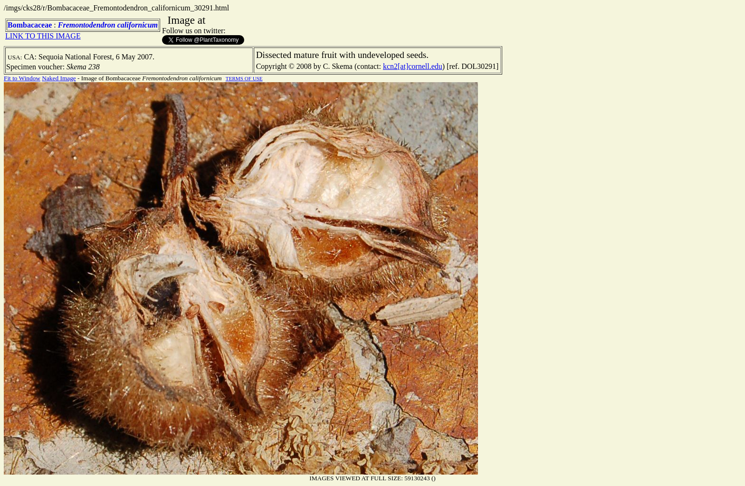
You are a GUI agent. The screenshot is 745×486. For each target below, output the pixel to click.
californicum (137, 25)
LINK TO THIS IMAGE (43, 36)
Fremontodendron (86, 25)
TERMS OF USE (244, 78)
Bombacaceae (30, 25)
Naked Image (59, 78)
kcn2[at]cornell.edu (412, 66)
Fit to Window (22, 78)
